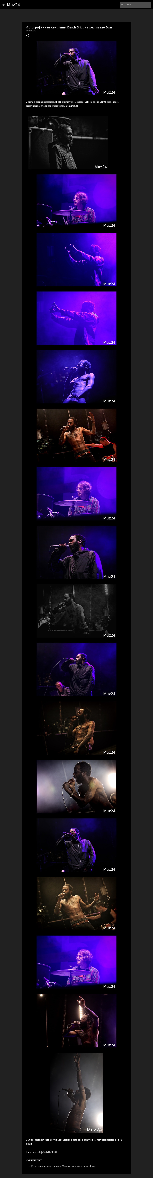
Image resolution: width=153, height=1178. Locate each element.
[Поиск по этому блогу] (138, 5)
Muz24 (13, 4)
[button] (27, 35)
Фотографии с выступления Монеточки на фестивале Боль (63, 1166)
